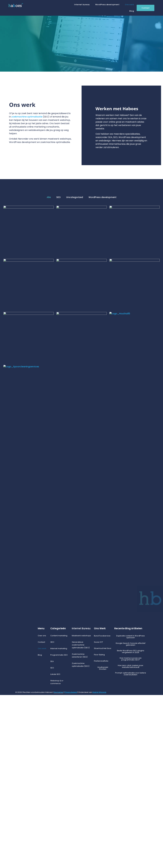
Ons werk (129, 4)
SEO (58, 197)
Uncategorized (74, 197)
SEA (52, 832)
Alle (49, 197)
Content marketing (58, 806)
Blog (131, 11)
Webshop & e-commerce (57, 853)
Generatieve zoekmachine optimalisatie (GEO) (81, 816)
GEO (52, 813)
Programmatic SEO (59, 826)
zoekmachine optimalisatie (26, 116)
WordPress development (107, 4)
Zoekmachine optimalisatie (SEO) (80, 835)
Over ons (42, 806)
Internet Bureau (81, 799)
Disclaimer (58, 863)
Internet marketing (58, 819)
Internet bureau (82, 4)
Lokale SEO (55, 845)
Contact (41, 813)
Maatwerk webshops (81, 806)
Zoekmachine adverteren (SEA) (80, 826)
